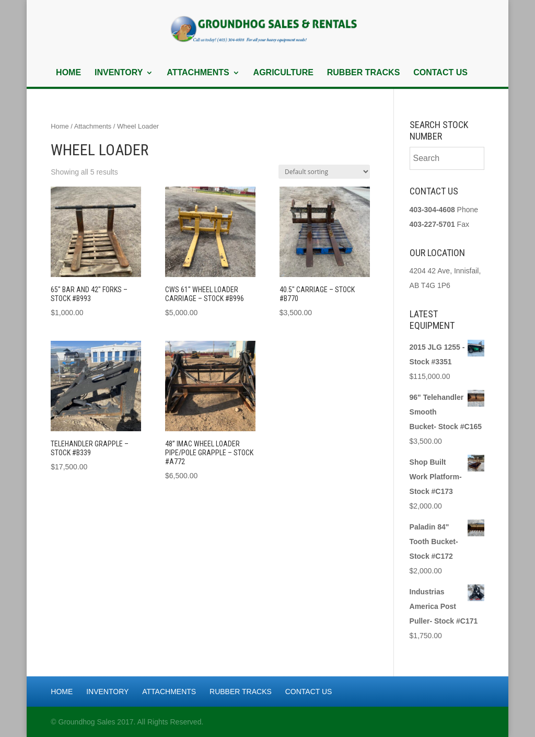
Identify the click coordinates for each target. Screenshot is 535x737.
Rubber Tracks (363, 73)
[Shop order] (324, 172)
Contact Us (440, 73)
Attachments (198, 73)
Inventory (119, 73)
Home (68, 73)
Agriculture (283, 73)
